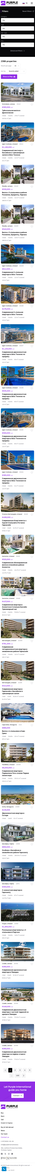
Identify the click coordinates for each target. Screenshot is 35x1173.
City (2, 41)
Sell (2, 1120)
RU (25, 3)
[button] (17, 20)
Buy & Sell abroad (7, 1127)
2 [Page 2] (15, 1070)
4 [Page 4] (24, 1070)
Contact (17, 1096)
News (3, 1131)
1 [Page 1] (10, 1070)
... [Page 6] (11, 1076)
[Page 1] (5, 1070)
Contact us (5, 1137)
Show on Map (9, 77)
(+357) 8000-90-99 (7, 1141)
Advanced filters (17, 51)
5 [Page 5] (29, 1070)
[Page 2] (24, 1075)
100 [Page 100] (17, 1076)
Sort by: (3, 71)
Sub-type (4, 33)
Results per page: (6, 66)
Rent (2, 1116)
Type (2, 25)
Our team (4, 1134)
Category (4, 16)
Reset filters (28, 11)
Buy (2, 1113)
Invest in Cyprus (7, 1123)
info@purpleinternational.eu (9, 1145)
